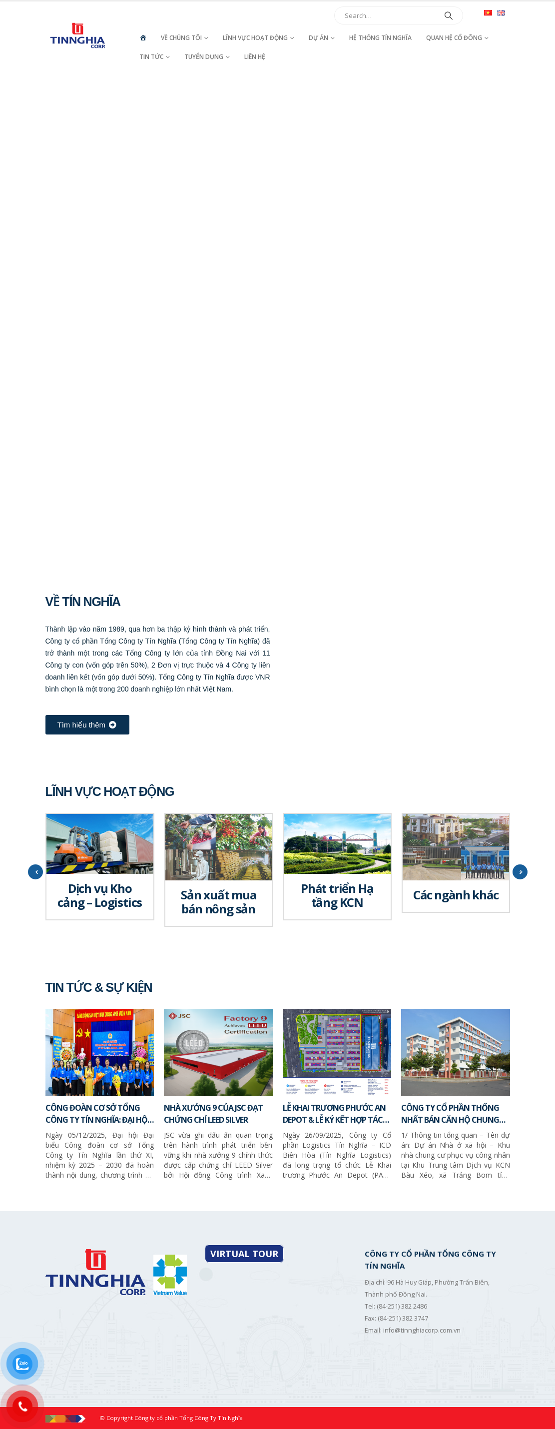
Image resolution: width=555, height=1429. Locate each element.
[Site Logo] (78, 35)
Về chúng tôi (181, 37)
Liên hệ (254, 56)
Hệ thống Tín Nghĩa (380, 37)
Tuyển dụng (203, 56)
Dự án (318, 37)
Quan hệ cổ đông (454, 37)
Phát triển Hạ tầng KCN (337, 895)
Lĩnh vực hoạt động (255, 37)
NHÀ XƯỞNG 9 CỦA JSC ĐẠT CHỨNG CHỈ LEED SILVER (213, 1113)
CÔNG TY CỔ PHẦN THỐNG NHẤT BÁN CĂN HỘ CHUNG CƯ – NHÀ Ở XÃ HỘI (450, 1114)
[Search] (449, 15)
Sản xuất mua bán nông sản (218, 901)
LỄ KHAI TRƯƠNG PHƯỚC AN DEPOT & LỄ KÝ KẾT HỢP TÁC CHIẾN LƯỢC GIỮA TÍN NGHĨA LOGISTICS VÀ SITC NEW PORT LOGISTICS (336, 1114)
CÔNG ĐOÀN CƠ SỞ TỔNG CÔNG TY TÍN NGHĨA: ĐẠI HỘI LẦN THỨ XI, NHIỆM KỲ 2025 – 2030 (97, 1114)
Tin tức (151, 56)
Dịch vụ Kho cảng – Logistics (99, 895)
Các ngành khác (455, 894)
